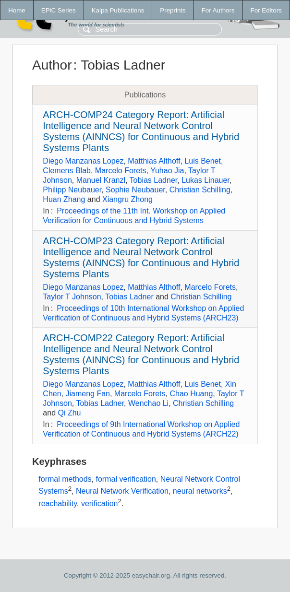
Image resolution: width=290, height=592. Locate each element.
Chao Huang (191, 394)
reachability (57, 503)
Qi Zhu (69, 413)
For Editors (266, 10)
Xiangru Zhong (127, 199)
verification (99, 503)
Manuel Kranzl (100, 180)
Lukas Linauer (205, 180)
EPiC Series (58, 10)
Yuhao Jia (167, 170)
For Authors (218, 10)
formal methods (64, 479)
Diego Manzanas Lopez (83, 161)
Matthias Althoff (154, 161)
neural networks (200, 491)
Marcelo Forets (120, 170)
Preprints (172, 10)
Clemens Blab (67, 170)
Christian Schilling (199, 190)
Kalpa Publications (118, 10)
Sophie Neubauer (135, 190)
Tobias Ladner (154, 180)
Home (16, 10)
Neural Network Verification (122, 491)
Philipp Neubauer (72, 190)
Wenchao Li (148, 403)
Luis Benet (202, 161)
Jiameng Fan (87, 394)
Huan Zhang (64, 199)
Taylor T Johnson (72, 297)
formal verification (126, 479)
